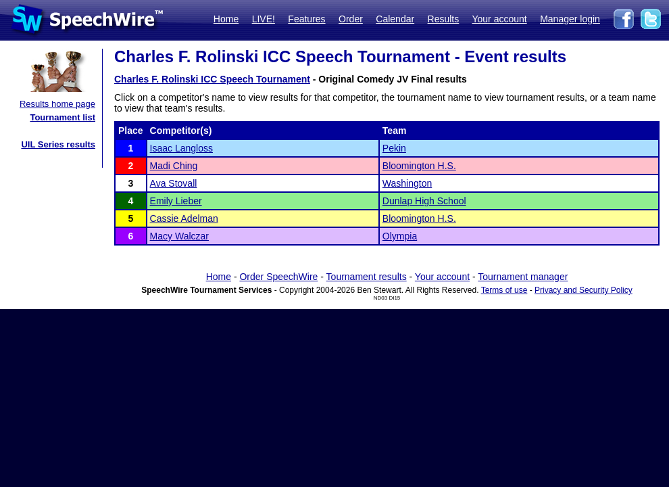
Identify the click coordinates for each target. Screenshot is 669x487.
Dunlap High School (424, 200)
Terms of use (504, 290)
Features (306, 19)
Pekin (394, 148)
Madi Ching (174, 165)
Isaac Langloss (181, 148)
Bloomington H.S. (419, 165)
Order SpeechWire (278, 276)
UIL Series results (58, 144)
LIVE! (263, 19)
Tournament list (62, 117)
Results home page (57, 104)
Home (226, 19)
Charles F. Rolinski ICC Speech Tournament (212, 79)
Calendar (395, 19)
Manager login (570, 19)
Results (444, 19)
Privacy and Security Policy (584, 290)
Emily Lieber (176, 200)
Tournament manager (523, 276)
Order (351, 19)
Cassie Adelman (184, 218)
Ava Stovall (173, 183)
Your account (499, 19)
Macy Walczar (179, 236)
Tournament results (366, 276)
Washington (407, 183)
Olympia (399, 236)
